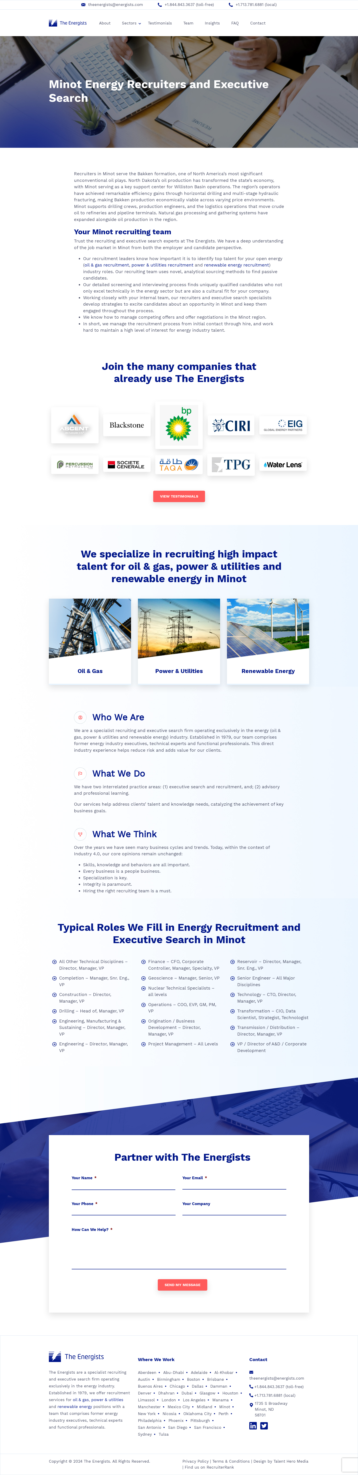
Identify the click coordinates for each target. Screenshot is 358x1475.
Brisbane (215, 1379)
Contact (258, 23)
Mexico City (179, 1407)
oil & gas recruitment (106, 265)
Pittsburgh (200, 1420)
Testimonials (160, 23)
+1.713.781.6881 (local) (256, 4)
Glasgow (208, 1393)
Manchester (149, 1407)
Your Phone (84, 1203)
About (105, 23)
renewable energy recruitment (236, 265)
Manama (220, 1400)
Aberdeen (147, 1372)
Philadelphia (150, 1420)
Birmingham (168, 1379)
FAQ (235, 23)
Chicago (177, 1386)
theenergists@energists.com (115, 4)
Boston (193, 1379)
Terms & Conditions (231, 1461)
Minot (224, 1407)
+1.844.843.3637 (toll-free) (189, 4)
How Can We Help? (92, 1229)
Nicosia (169, 1413)
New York (147, 1413)
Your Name (84, 1178)
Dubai (187, 1393)
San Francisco (207, 1427)
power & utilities (107, 1399)
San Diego (177, 1427)
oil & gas (81, 1399)
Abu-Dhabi (173, 1372)
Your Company (196, 1203)
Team (188, 23)
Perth (223, 1413)
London (169, 1400)
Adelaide (199, 1372)
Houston (230, 1393)
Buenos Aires (150, 1386)
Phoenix (176, 1420)
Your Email (194, 1178)
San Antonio (149, 1427)
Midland (204, 1407)
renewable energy (75, 1406)
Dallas (197, 1386)
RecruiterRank (220, 1467)
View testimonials (179, 496)
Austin (144, 1379)
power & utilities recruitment (162, 265)
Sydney (145, 1434)
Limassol (146, 1400)
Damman (218, 1386)
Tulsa (164, 1434)
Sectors (131, 23)
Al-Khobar (224, 1372)
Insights (212, 23)
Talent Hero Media (291, 1461)
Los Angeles (194, 1400)
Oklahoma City (197, 1413)
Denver (144, 1393)
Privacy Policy (195, 1461)
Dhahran (166, 1393)
